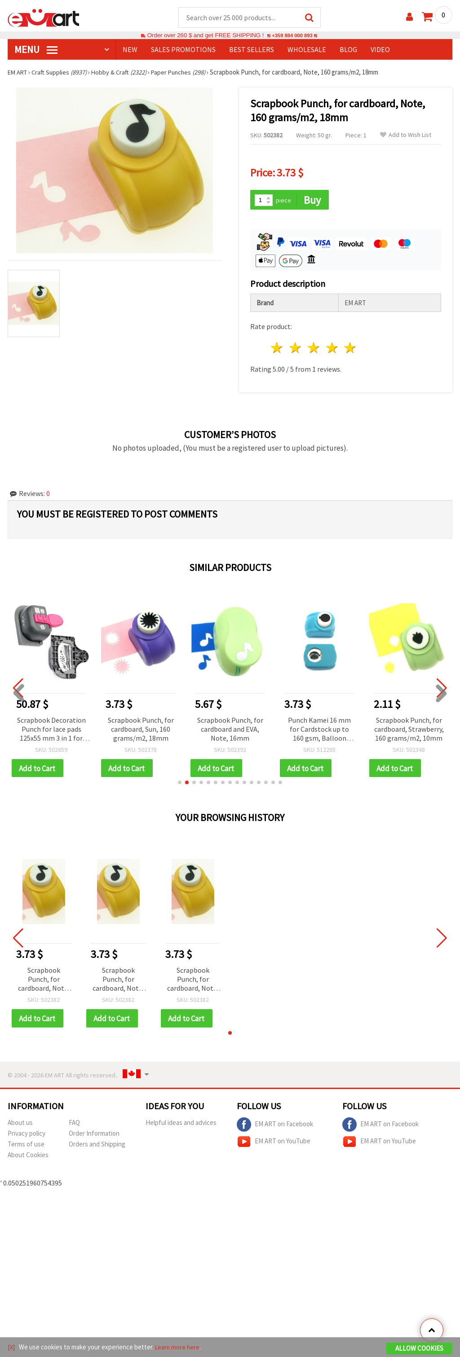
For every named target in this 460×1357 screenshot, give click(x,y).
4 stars (332, 349)
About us (20, 1124)
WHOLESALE (307, 49)
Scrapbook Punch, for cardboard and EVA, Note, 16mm (230, 729)
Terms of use (26, 1146)
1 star (277, 349)
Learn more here (178, 1347)
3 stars (314, 349)
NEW (130, 49)
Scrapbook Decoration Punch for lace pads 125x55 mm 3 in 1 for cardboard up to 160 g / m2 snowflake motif (51, 730)
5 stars (350, 349)
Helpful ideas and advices (181, 1124)
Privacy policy (26, 1135)
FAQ (74, 1124)
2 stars (296, 349)
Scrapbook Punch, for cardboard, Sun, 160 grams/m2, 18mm (141, 729)
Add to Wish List (405, 135)
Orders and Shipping (97, 1146)
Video (380, 49)
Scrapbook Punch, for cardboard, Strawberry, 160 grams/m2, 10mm (409, 729)
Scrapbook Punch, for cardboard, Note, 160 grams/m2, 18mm (44, 981)
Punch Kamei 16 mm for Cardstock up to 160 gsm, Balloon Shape (319, 730)
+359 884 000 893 (292, 35)
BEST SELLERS (251, 49)
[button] (179, 784)
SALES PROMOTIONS (183, 49)
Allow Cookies (419, 1348)
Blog (348, 49)
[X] (11, 1347)
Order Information (94, 1135)
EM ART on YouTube (273, 1144)
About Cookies (28, 1157)
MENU (36, 50)
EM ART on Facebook (275, 1127)
